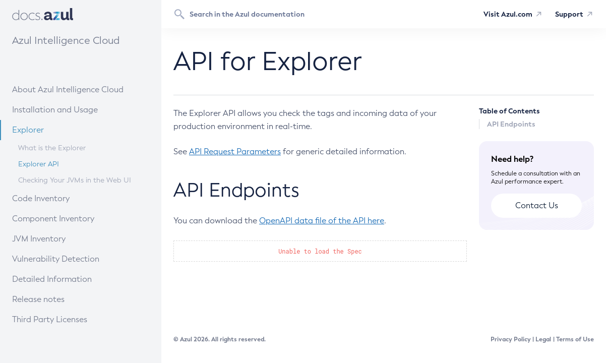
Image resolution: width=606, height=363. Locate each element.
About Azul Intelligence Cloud (77, 89)
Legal (543, 339)
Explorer (57, 129)
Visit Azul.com (507, 14)
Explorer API (38, 164)
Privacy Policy (511, 339)
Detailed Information (69, 278)
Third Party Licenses (49, 319)
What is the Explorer (52, 148)
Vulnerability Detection (71, 258)
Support (569, 14)
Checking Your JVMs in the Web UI (74, 180)
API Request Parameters (235, 151)
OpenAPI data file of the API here (321, 220)
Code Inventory (63, 198)
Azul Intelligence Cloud (65, 40)
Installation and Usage (71, 109)
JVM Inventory (62, 238)
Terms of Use (575, 339)
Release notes (62, 298)
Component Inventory (70, 218)
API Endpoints (511, 124)
